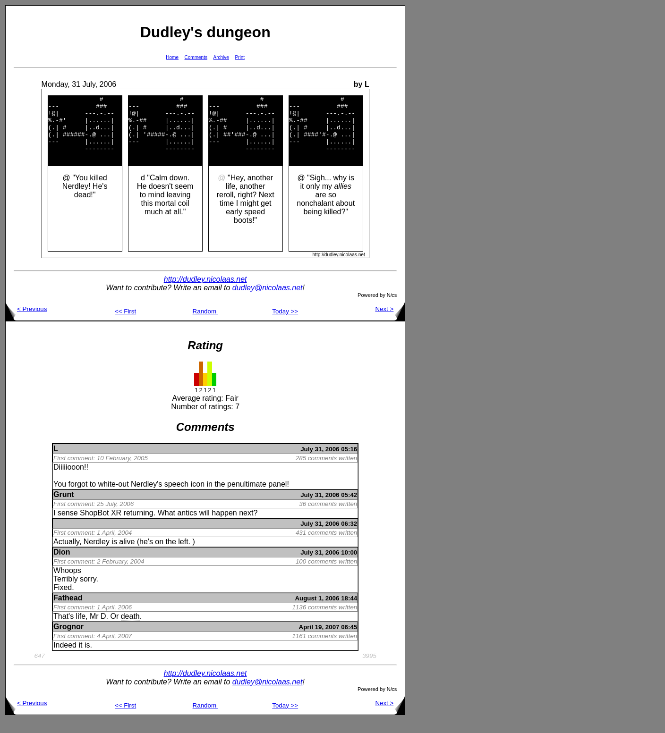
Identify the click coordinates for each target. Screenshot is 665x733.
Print (240, 57)
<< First (125, 324)
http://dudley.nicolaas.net (205, 292)
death (130, 629)
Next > (390, 321)
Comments (196, 57)
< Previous (26, 321)
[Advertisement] (435, 146)
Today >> (285, 324)
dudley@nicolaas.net (267, 300)
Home (172, 57)
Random (205, 324)
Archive (221, 57)
